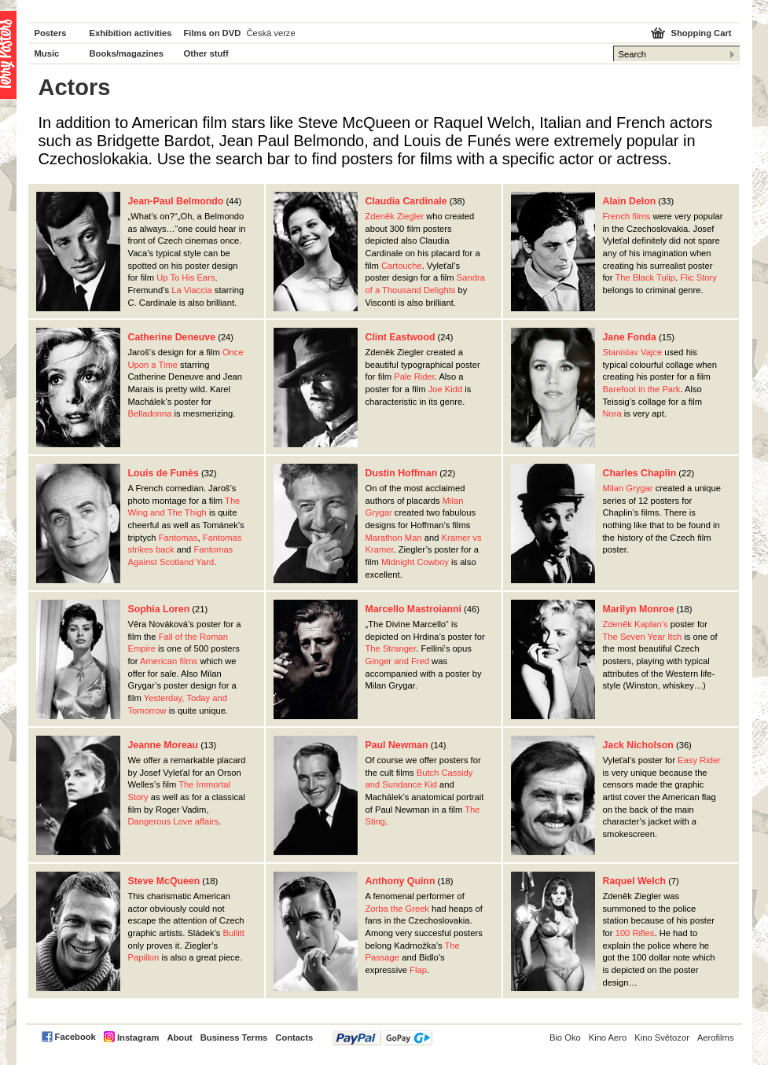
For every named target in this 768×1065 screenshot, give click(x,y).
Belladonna (150, 413)
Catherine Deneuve (172, 337)
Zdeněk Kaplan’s (635, 624)
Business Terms (234, 1037)
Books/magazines (127, 53)
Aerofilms (715, 1037)
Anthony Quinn (400, 881)
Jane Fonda (629, 337)
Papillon (144, 957)
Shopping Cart (701, 33)
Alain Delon (629, 201)
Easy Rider (699, 760)
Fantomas (178, 537)
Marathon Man (394, 537)
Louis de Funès (163, 473)
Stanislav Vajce (633, 352)
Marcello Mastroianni (413, 609)
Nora (612, 413)
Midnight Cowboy (415, 562)
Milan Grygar (628, 488)
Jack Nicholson (638, 745)
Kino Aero (608, 1037)
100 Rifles (635, 933)
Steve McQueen (164, 881)
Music (47, 53)
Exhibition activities (131, 33)
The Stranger (391, 648)
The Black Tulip (644, 277)
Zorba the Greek (397, 908)
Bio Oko (565, 1037)
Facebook (75, 1036)
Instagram (138, 1037)
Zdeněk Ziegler (395, 216)
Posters (51, 33)
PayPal (382, 1037)
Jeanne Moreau (163, 745)
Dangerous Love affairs (173, 821)
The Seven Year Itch (642, 636)
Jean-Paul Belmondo (176, 201)
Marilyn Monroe (638, 609)
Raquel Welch (635, 881)
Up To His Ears (185, 277)
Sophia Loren (159, 609)
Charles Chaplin (640, 473)
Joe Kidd (445, 389)
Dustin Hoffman (402, 473)
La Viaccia (191, 290)
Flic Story (698, 277)
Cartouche (401, 265)
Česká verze (271, 33)
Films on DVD (212, 33)
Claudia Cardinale (406, 201)
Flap (418, 970)
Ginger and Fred (397, 661)
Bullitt (233, 933)
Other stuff (206, 53)
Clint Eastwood (400, 337)
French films (627, 216)
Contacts (294, 1037)
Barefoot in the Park (642, 389)
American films (168, 661)
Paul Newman (397, 745)
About (179, 1037)
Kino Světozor (661, 1037)
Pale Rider (414, 376)
